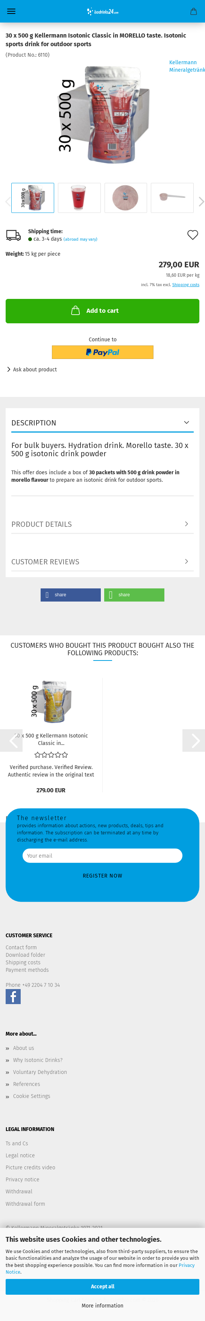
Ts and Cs (17, 1143)
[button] (71, 595)
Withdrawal (19, 1191)
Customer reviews (45, 561)
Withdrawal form (25, 1204)
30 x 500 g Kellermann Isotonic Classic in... (51, 739)
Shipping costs (23, 962)
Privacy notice (22, 1179)
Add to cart (94, 310)
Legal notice (20, 1155)
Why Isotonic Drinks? (37, 1060)
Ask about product (35, 369)
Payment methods (27, 970)
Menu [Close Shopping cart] (11, 11)
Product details (41, 524)
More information (102, 1306)
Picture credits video (30, 1167)
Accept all (102, 1286)
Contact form (21, 947)
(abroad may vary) (80, 239)
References (26, 1084)
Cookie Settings (31, 1096)
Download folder (25, 955)
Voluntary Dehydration (40, 1072)
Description (33, 422)
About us (23, 1048)
